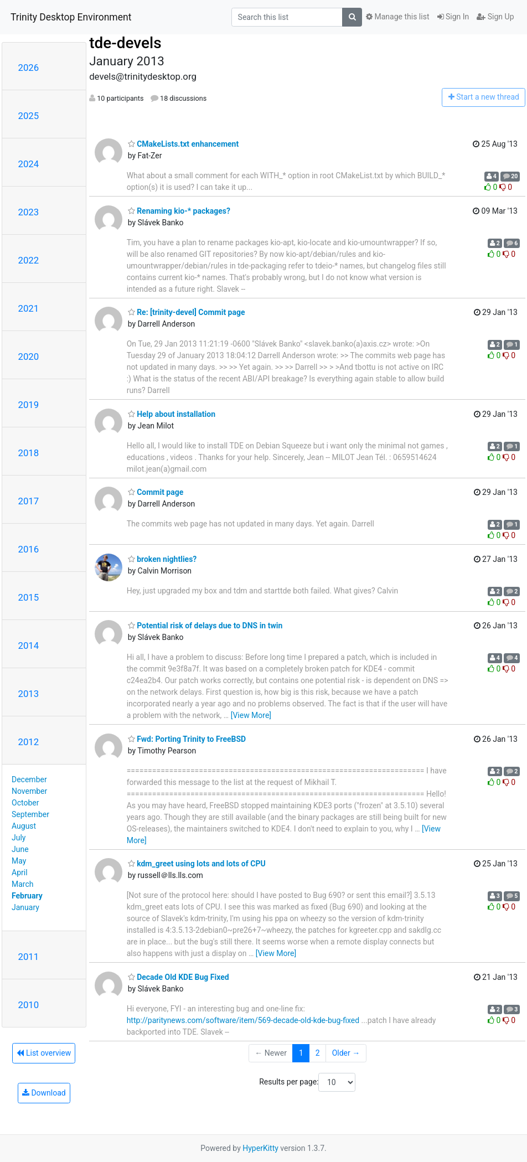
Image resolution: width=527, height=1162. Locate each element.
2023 (28, 212)
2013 (28, 693)
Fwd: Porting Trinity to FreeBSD (187, 739)
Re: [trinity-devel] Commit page (186, 312)
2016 (28, 549)
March (23, 884)
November (29, 791)
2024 (28, 163)
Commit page (156, 492)
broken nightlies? (162, 559)
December (29, 779)
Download (44, 1092)
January (25, 907)
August (24, 826)
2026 (28, 67)
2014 (28, 645)
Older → (346, 1053)
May (19, 860)
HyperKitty (260, 1148)
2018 (28, 452)
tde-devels (125, 43)
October (25, 802)
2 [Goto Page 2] (318, 1053)
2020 (28, 356)
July (18, 837)
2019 (28, 404)
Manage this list (397, 16)
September (30, 814)
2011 (28, 956)
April (20, 872)
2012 (28, 741)
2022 (28, 260)
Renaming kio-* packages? (179, 210)
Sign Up (495, 16)
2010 (28, 1004)
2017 (28, 501)
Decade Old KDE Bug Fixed (178, 977)
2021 (28, 308)
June (20, 849)
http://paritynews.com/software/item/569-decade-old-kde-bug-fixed (243, 1020)
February (27, 895)
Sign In (453, 16)
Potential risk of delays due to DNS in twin (205, 625)
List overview (44, 1053)
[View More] (251, 715)
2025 (28, 115)
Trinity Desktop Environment (71, 17)
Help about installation (171, 414)
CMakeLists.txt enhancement (183, 144)
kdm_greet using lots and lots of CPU (197, 863)
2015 (28, 597)
